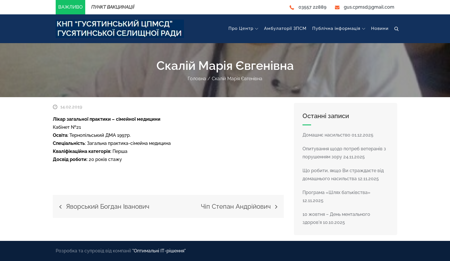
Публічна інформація (338, 28)
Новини (380, 28)
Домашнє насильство (326, 135)
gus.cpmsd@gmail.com (364, 7)
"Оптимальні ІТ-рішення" (159, 251)
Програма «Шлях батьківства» (336, 192)
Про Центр (243, 28)
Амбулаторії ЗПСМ (285, 28)
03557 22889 (308, 7)
